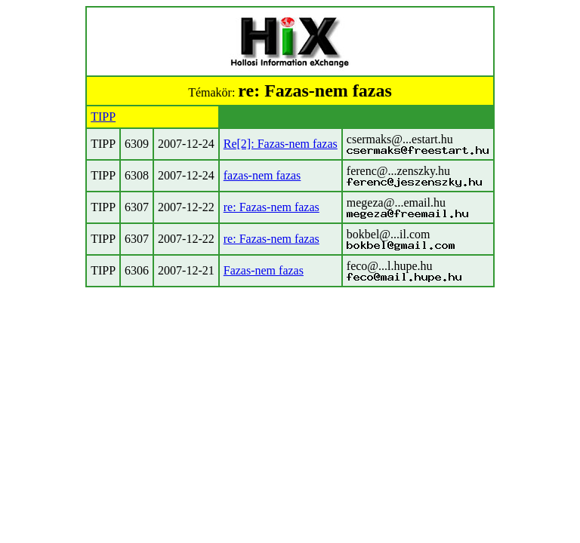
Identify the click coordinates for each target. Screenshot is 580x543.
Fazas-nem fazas (264, 270)
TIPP (103, 116)
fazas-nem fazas (262, 175)
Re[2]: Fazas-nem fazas (281, 143)
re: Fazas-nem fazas (271, 207)
